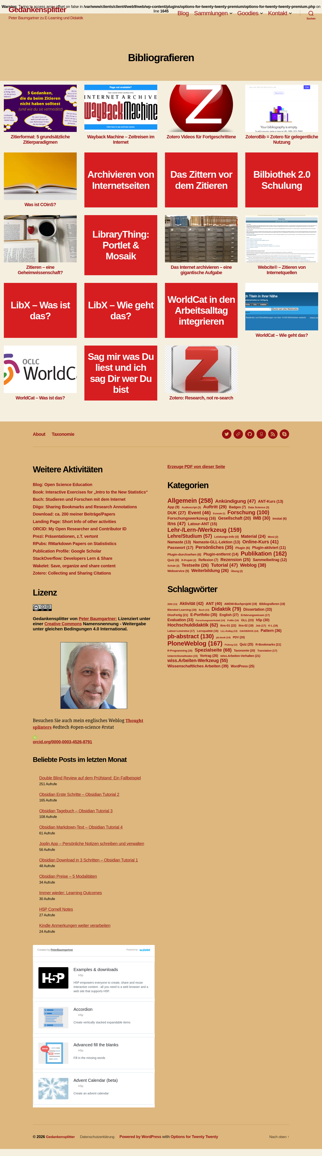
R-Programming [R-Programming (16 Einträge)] (180, 650)
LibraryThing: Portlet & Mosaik (120, 245)
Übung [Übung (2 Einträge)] (237, 571)
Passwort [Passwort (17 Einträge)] (180, 547)
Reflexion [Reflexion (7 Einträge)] (208, 560)
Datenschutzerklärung (100, 1144)
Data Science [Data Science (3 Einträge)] (258, 507)
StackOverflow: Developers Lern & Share (75, 565)
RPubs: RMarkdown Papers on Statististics (77, 550)
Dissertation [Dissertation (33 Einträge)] (257, 609)
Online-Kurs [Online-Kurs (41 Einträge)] (260, 541)
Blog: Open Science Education (65, 484)
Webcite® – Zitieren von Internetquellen (282, 270)
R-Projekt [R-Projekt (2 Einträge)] (188, 560)
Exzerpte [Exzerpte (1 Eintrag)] (219, 513)
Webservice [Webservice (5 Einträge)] (178, 571)
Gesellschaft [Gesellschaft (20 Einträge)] (234, 518)
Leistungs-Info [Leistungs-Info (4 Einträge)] (226, 536)
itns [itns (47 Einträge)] (177, 523)
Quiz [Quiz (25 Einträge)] (246, 644)
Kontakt (277, 13)
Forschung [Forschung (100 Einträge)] (248, 512)
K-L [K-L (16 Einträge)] (273, 625)
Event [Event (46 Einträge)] (199, 512)
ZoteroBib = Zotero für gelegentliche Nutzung (282, 139)
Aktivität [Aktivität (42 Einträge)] (191, 603)
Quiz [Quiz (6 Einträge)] (173, 560)
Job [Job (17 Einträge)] (261, 625)
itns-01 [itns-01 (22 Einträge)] (228, 625)
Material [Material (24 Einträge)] (253, 536)
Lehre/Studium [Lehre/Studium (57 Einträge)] (190, 536)
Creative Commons (64, 630)
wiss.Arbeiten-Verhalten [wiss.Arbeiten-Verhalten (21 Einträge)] (240, 656)
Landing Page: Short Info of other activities (77, 528)
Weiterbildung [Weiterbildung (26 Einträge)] (210, 570)
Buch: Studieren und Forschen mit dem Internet (82, 506)
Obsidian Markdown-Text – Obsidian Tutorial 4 (84, 834)
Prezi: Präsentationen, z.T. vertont (68, 542)
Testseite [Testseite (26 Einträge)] (195, 565)
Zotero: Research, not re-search (201, 398)
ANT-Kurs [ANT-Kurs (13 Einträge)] (270, 501)
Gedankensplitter (39, 10)
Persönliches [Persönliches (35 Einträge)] (214, 547)
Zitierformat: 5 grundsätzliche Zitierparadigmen (40, 139)
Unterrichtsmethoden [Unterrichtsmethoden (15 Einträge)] (183, 656)
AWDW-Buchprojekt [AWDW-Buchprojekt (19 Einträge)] (240, 604)
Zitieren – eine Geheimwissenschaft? (40, 270)
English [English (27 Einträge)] (228, 615)
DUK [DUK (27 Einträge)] (177, 512)
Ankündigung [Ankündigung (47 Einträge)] (235, 501)
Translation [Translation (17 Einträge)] (267, 650)
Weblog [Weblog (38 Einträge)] (253, 565)
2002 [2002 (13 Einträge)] (172, 604)
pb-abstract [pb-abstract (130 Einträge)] (191, 636)
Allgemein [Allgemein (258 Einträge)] (190, 500)
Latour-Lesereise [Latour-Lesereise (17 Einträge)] (181, 631)
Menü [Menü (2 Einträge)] (273, 536)
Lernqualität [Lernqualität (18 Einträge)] (207, 631)
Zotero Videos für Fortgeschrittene (201, 136)
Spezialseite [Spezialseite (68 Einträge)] (213, 650)
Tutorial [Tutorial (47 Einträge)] (224, 565)
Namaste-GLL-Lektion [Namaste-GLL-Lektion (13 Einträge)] (216, 542)
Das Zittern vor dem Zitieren (201, 180)
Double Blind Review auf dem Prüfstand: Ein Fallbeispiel (93, 784)
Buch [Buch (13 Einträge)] (204, 610)
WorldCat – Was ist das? (40, 398)
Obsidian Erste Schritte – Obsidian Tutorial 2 (82, 801)
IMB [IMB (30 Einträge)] (261, 518)
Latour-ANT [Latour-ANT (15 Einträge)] (202, 524)
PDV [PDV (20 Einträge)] (239, 637)
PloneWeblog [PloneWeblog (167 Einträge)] (195, 643)
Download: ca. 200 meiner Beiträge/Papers (77, 520)
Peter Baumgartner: (99, 625)
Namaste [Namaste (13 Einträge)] (179, 542)
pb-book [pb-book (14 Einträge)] (223, 637)
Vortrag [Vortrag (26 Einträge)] (209, 656)
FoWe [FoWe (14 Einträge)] (233, 620)
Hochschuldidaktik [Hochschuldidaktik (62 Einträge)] (193, 625)
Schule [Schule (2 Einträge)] (173, 565)
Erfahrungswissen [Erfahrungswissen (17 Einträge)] (255, 615)
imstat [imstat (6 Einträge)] (279, 518)
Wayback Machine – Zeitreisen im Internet (120, 139)
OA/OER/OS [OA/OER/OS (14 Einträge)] (249, 631)
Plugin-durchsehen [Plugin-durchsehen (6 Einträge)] (184, 554)
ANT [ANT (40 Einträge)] (214, 603)
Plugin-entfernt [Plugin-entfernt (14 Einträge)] (220, 554)
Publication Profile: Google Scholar (69, 557)
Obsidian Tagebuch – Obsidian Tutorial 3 (78, 817)
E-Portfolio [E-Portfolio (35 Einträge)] (203, 615)
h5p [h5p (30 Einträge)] (262, 620)
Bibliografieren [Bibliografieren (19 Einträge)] (272, 604)
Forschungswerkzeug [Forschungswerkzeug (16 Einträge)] (192, 518)
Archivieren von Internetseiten (120, 180)
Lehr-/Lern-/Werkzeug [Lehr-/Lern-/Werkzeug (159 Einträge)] (205, 529)
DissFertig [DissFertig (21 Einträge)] (178, 615)
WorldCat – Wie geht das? (282, 335)
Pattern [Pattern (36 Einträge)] (271, 630)
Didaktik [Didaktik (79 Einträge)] (226, 609)
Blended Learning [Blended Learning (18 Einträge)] (182, 609)
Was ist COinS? (40, 204)
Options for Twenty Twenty (198, 1144)
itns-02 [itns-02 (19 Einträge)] (245, 625)
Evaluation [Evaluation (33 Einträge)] (181, 620)
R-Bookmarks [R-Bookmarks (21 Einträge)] (268, 644)
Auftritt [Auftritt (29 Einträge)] (215, 506)
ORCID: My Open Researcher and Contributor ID (83, 535)
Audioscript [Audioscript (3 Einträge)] (191, 507)
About (40, 434)
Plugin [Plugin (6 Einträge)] (242, 548)
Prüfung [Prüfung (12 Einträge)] (231, 644)
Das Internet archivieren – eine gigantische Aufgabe (201, 270)
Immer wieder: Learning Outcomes (72, 899)
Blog (183, 13)
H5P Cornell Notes (57, 916)
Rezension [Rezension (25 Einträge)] (236, 559)
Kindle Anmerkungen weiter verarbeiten (77, 932)
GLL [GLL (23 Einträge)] (247, 620)
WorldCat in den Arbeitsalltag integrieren (201, 310)
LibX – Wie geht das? (121, 310)
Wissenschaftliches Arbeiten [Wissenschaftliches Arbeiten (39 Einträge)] (198, 666)
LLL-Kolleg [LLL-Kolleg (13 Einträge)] (229, 631)
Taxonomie (66, 434)
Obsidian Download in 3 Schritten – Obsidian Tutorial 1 (92, 867)
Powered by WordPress (144, 1144)
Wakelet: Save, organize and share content (77, 572)
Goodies (248, 13)
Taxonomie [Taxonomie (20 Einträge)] (244, 650)
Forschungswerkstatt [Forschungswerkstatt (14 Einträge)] (210, 620)
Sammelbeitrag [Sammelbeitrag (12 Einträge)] (270, 560)
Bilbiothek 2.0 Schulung (281, 180)
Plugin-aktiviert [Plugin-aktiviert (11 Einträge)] (269, 547)
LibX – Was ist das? (40, 310)
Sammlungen (211, 13)
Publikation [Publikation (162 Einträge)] (264, 553)
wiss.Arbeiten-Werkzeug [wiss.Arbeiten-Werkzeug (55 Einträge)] (198, 660)
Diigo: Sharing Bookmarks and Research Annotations (88, 513)
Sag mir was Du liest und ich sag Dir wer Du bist (121, 373)
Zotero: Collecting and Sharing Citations (75, 579)
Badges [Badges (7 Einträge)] (237, 507)
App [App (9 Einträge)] (173, 507)
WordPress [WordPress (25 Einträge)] (242, 666)
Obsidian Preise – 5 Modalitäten (70, 883)
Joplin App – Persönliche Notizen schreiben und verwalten (95, 850)
